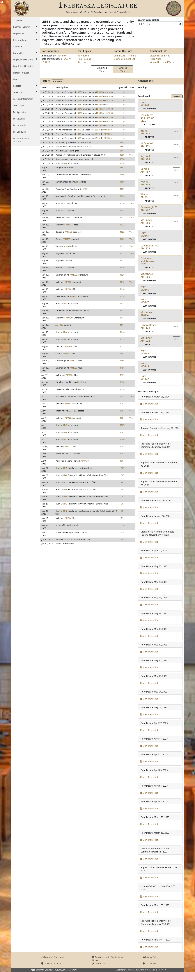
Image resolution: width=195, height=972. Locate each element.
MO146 (64, 332)
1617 (122, 310)
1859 (122, 154)
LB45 (78, 134)
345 (122, 539)
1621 (122, 253)
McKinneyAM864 (146, 314)
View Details (57, 81)
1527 (122, 346)
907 (122, 468)
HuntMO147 (144, 301)
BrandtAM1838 (145, 132)
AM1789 (109, 117)
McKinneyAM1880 (146, 221)
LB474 (79, 100)
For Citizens (19, 118)
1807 (122, 167)
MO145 (64, 303)
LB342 (79, 113)
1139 (122, 375)
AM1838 (109, 108)
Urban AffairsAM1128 (148, 326)
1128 (122, 382)
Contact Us (99, 963)
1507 (122, 353)
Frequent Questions (52, 957)
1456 (122, 360)
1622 (122, 224)
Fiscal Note (155, 58)
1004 (122, 453)
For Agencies (19, 112)
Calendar (17, 46)
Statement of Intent (160, 55)
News (16, 79)
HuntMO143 (144, 365)
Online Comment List (124, 58)
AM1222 (69, 418)
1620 (122, 267)
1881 (122, 142)
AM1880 (109, 92)
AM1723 (73, 296)
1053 (122, 446)
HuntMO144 (144, 352)
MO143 (64, 425)
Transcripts (18, 105)
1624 (122, 210)
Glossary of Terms (51, 963)
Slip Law (82, 62)
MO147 (64, 339)
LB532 (79, 96)
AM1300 (70, 317)
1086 (122, 439)
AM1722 (73, 274)
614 (122, 532)
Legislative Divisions (25, 59)
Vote (131, 154)
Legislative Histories (23, 66)
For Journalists (20, 125)
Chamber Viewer (25, 26)
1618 (122, 282)
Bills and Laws (25, 39)
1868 (122, 146)
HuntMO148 (144, 103)
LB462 (79, 104)
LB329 (79, 117)
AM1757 (109, 104)
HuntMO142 (144, 377)
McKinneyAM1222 (146, 339)
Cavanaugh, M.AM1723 (149, 247)
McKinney (61, 55)
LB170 (79, 125)
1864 (122, 150)
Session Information (23, 98)
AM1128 (72, 410)
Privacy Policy (151, 957)
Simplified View (102, 69)
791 (122, 518)
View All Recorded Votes (162, 62)
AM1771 (70, 217)
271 (122, 543)
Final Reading (84, 58)
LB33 (78, 138)
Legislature (25, 33)
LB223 (79, 121)
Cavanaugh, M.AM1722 (149, 209)
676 (122, 525)
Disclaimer (149, 963)
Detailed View (123, 69)
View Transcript (149, 403)
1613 (122, 339)
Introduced (83, 55)
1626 (122, 196)
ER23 (79, 310)
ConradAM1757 (145, 170)
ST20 (79, 174)
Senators (25, 92)
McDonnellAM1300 (146, 275)
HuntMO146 (144, 288)
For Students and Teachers (21, 140)
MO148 (64, 163)
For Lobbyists (19, 131)
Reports (25, 85)
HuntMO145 (144, 234)
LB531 (99, 92)
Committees (25, 52)
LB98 (78, 129)
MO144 (64, 432)
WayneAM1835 (145, 183)
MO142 (64, 439)
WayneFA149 (144, 196)
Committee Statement (125, 55)
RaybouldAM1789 (145, 157)
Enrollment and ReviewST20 (147, 117)
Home (18, 20)
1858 (122, 159)
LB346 (79, 108)
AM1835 (109, 100)
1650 (122, 174)
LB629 (79, 92)
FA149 (65, 253)
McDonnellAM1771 (146, 145)
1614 (122, 324)
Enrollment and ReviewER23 (147, 261)
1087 (122, 396)
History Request (21, 72)
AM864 (68, 403)
